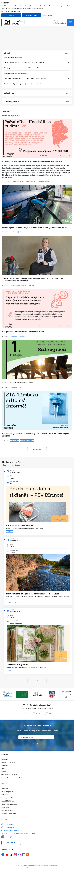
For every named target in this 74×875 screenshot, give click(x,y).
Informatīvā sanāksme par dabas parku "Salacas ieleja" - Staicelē (33, 594)
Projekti (3, 768)
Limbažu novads (30, 181)
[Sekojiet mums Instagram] (15, 854)
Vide (21, 232)
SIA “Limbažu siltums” (26, 440)
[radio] (25, 713)
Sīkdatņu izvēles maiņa (8, 813)
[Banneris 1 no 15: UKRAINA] (7, 694)
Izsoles (3, 772)
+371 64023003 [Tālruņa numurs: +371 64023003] (9, 824)
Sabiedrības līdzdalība (43, 181)
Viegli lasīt (4, 788)
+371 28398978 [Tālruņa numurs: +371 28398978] (9, 827)
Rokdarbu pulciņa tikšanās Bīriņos (20, 525)
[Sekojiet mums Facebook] (2, 854)
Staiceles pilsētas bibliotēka (18, 285)
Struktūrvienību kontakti (9, 775)
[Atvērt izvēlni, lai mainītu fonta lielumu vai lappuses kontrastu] (62, 22)
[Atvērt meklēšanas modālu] (54, 22)
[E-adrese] (5, 836)
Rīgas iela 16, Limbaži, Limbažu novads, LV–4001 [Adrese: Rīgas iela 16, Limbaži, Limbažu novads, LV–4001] (19, 833)
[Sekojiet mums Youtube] (7, 854)
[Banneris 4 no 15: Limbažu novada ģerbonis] (52, 694)
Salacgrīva (14, 336)
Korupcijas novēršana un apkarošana (13, 798)
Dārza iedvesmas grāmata (17, 664)
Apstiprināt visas (31, 15)
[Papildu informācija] (11, 837)
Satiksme (14, 232)
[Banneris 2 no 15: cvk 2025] (22, 694)
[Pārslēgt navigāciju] (70, 22)
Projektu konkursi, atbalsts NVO (11, 778)
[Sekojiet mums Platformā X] (11, 854)
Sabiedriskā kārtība (7, 801)
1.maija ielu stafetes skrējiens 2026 (17, 382)
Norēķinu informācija (8, 762)
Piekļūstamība (5, 795)
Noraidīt (11, 15)
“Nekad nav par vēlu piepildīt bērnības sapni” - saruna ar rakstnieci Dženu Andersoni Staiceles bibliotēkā (33, 279)
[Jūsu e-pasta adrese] (36, 737)
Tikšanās (31, 285)
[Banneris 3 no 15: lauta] (37, 694)
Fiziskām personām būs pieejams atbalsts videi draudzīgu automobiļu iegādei (35, 227)
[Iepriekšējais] (3, 694)
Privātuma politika (7, 792)
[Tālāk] (70, 694)
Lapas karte (5, 807)
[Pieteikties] (36, 744)
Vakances (4, 765)
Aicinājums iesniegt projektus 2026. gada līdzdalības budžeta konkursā (32, 161)
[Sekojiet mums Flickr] (19, 854)
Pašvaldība (4, 759)
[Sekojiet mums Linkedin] (23, 854)
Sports (22, 387)
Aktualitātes (14, 440)
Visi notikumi (37, 681)
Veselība (22, 336)
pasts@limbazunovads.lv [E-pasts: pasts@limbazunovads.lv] (12, 830)
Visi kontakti (11, 843)
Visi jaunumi (37, 449)
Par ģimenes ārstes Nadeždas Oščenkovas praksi (23, 331)
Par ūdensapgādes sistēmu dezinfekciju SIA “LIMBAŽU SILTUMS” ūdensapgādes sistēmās (36, 434)
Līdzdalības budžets (18, 181)
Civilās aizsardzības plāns (9, 804)
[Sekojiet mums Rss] (27, 854)
